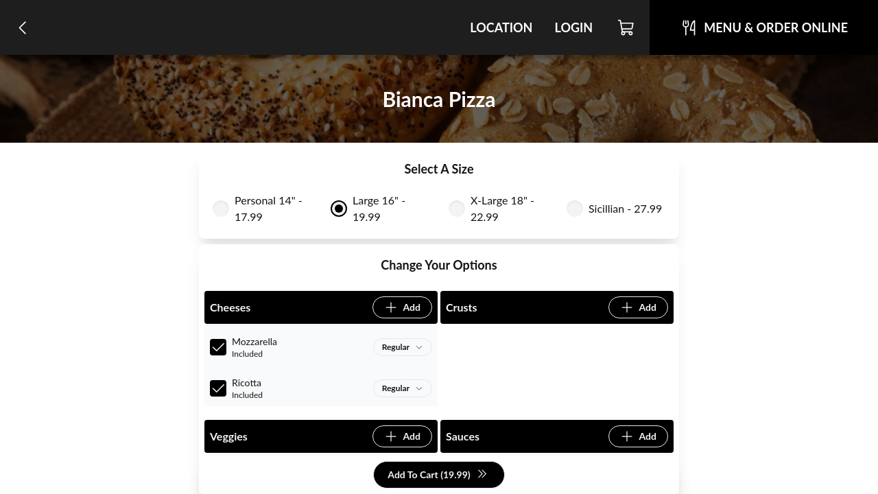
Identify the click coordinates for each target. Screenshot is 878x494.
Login (573, 27)
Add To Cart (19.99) (437, 475)
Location (501, 27)
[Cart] (627, 27)
